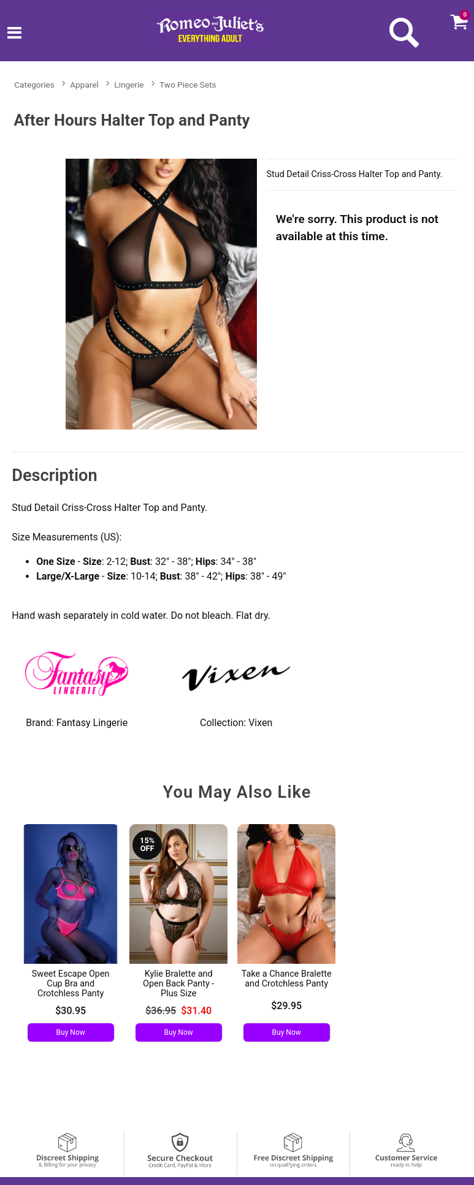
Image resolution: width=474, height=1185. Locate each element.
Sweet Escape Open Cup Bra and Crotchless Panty (71, 984)
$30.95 (70, 1011)
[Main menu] (14, 34)
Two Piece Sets (187, 84)
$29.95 (286, 1006)
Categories (34, 84)
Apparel (84, 84)
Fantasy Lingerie (92, 723)
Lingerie (128, 84)
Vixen (260, 723)
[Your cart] (458, 21)
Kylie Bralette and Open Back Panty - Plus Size (178, 984)
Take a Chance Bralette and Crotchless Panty (287, 979)
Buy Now (70, 1032)
